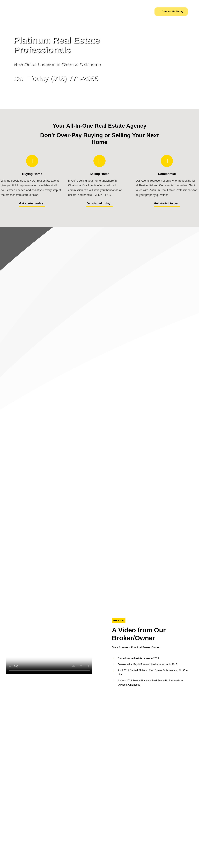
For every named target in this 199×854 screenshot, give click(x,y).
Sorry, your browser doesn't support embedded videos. (49, 652)
